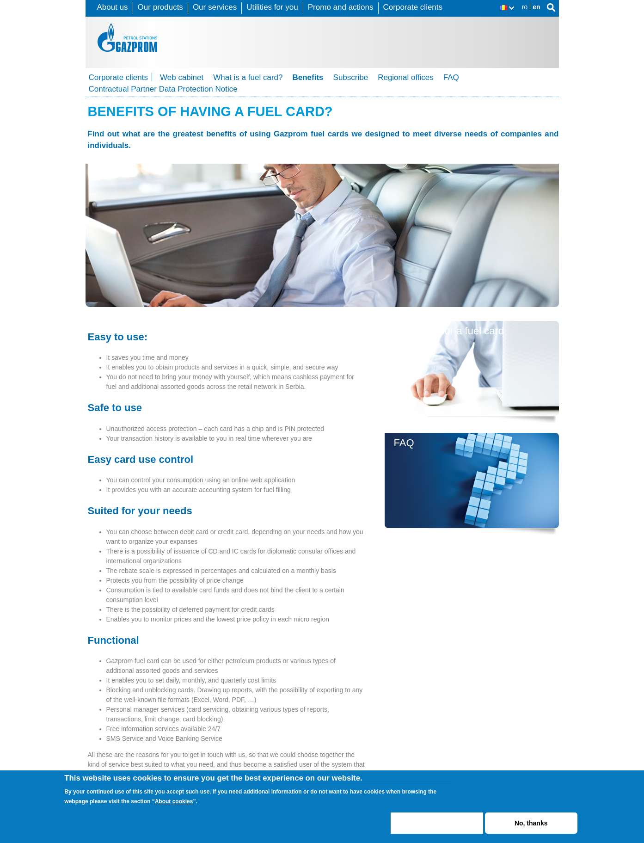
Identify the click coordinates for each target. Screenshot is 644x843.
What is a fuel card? (247, 77)
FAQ (451, 77)
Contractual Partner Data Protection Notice (163, 89)
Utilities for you (272, 7)
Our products (160, 7)
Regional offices (406, 77)
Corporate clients (413, 7)
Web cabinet (181, 77)
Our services (215, 7)
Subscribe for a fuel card (449, 331)
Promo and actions (341, 7)
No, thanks (531, 823)
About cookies (174, 801)
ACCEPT (436, 823)
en (536, 7)
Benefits (307, 77)
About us (112, 7)
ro (524, 7)
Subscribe (350, 77)
